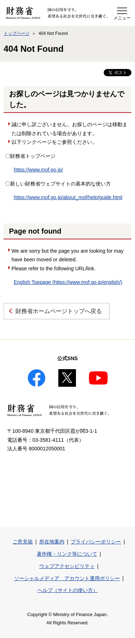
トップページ (17, 33)
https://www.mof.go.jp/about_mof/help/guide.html (68, 197)
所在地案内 (51, 542)
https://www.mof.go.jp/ (38, 170)
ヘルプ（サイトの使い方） (67, 590)
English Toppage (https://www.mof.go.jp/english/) (68, 282)
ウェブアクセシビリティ (67, 566)
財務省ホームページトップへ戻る (58, 311)
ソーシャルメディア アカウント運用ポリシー (67, 578)
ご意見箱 (23, 542)
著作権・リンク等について (67, 554)
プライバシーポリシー (96, 542)
